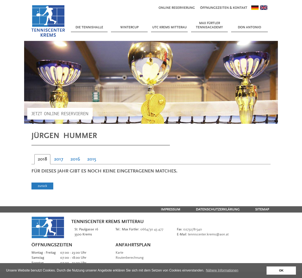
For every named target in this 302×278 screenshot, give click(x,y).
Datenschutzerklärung (218, 209)
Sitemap (262, 209)
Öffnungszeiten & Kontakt (223, 8)
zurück (42, 186)
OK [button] (281, 270)
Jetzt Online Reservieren (60, 113)
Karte (119, 253)
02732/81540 (192, 229)
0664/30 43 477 (151, 229)
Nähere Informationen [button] (222, 270)
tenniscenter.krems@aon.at (208, 234)
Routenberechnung (130, 258)
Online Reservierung (177, 8)
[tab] (42, 159)
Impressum (170, 209)
